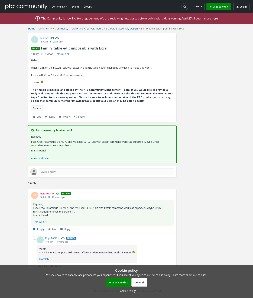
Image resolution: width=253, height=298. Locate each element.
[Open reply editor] (102, 171)
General (37, 108)
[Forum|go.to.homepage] (26, 6)
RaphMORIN (47, 38)
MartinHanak (47, 193)
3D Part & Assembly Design (122, 28)
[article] (102, 212)
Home (31, 28)
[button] (197, 6)
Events (75, 6)
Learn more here (207, 18)
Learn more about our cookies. (189, 275)
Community (45, 28)
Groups (88, 6)
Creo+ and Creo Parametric (87, 28)
